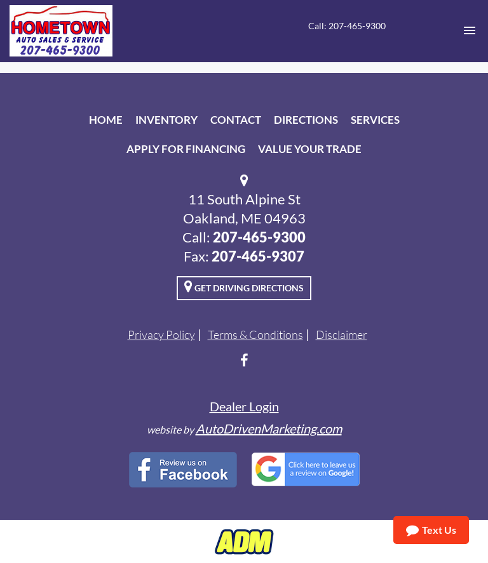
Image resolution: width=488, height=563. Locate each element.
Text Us (431, 530)
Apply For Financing (185, 149)
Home (106, 119)
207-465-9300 (259, 237)
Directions (306, 119)
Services (375, 119)
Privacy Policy (161, 334)
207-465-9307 (258, 256)
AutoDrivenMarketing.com (269, 428)
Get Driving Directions (244, 286)
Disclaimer (341, 334)
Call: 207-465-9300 (347, 25)
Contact (235, 119)
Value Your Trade (310, 149)
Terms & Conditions (255, 334)
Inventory (166, 119)
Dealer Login (244, 406)
